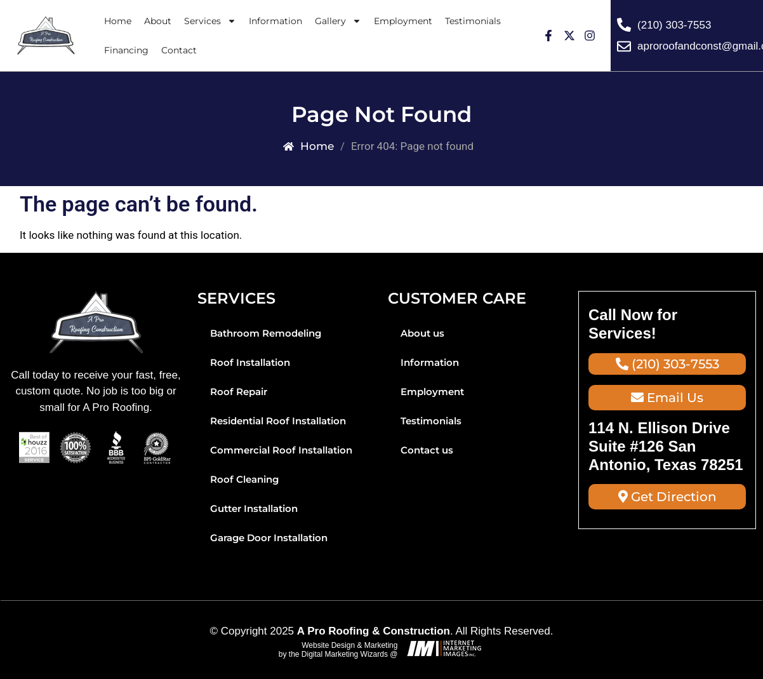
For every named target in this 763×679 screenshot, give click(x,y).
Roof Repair (238, 392)
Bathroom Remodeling (265, 333)
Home (117, 21)
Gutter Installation (254, 508)
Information (275, 21)
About (157, 21)
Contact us (427, 450)
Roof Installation (250, 362)
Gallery (338, 21)
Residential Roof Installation (278, 421)
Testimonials (473, 21)
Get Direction (667, 496)
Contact (179, 50)
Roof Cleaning (244, 479)
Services (210, 21)
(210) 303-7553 (667, 364)
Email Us (667, 397)
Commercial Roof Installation (281, 450)
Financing (126, 50)
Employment (403, 21)
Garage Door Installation (269, 538)
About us (422, 333)
